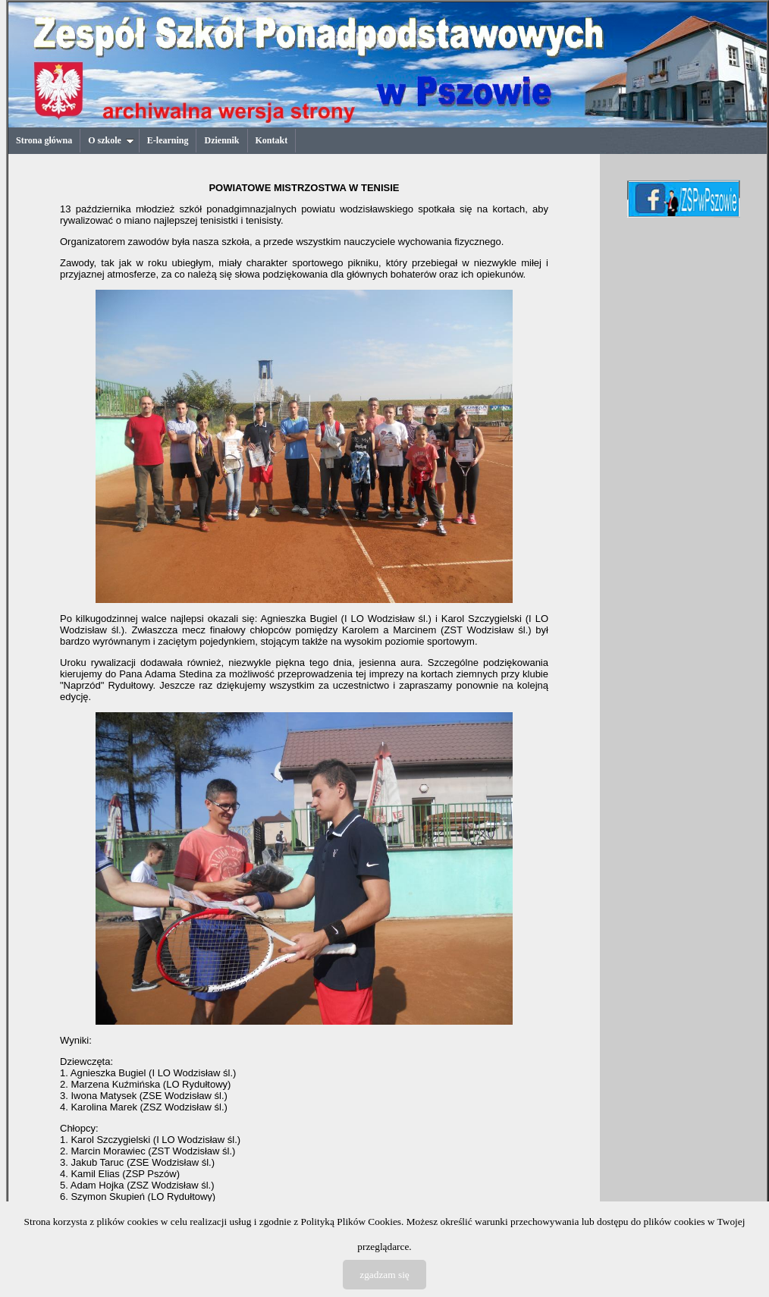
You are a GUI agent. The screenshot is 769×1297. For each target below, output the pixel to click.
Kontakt (272, 140)
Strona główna (44, 140)
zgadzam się (384, 1274)
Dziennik (221, 140)
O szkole (111, 140)
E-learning (168, 140)
